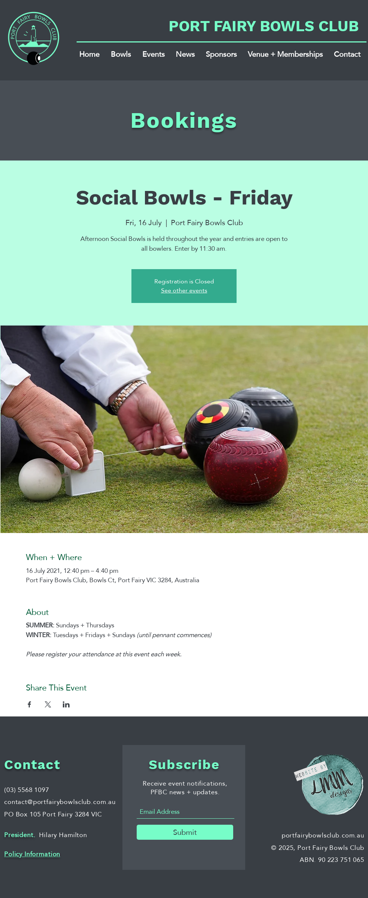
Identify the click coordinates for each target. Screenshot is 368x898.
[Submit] (185, 832)
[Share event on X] (47, 704)
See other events (184, 290)
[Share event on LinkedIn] (66, 704)
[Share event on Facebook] (29, 704)
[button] (121, 54)
